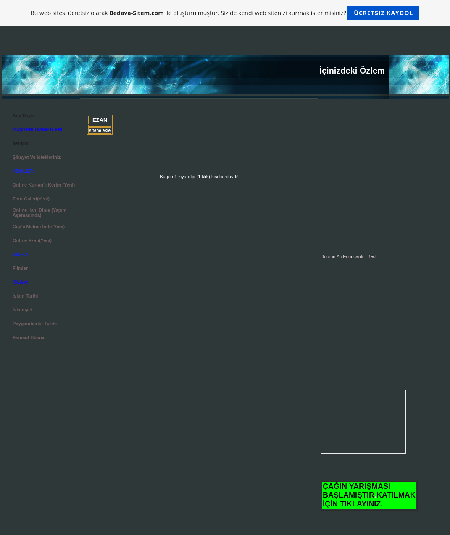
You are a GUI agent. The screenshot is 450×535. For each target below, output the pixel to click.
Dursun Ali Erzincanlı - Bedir (349, 256)
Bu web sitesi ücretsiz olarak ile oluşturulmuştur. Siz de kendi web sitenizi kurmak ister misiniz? (225, 13)
